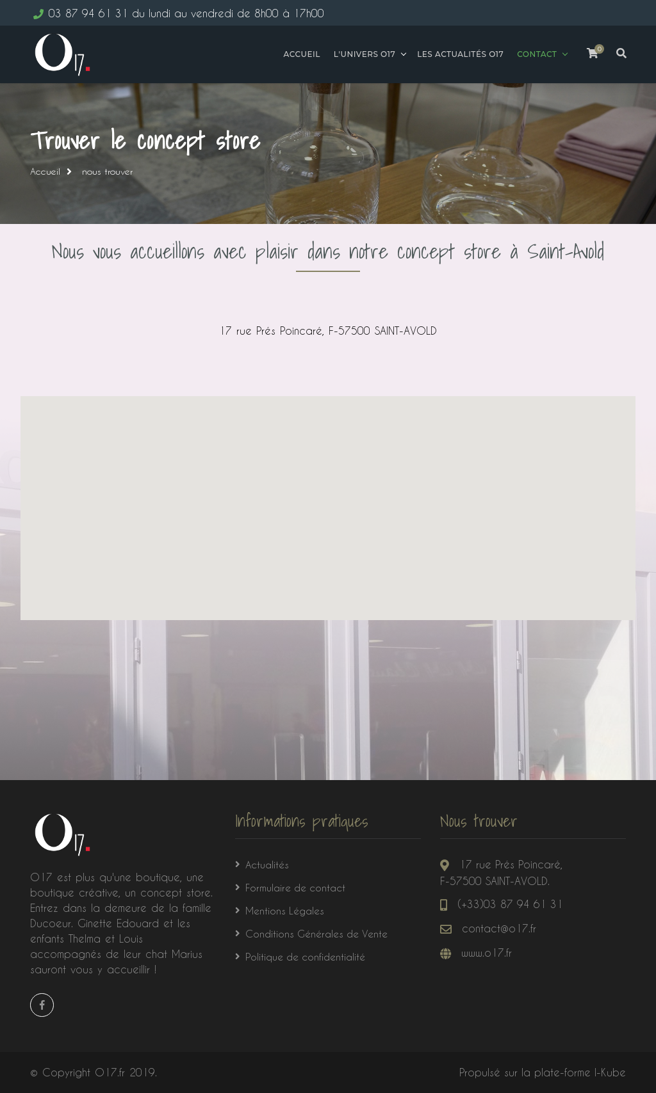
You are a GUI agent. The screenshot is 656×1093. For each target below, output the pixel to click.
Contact (535, 54)
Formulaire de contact (295, 887)
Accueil (299, 54)
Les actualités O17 (458, 54)
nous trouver (107, 171)
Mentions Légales (284, 910)
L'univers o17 (362, 54)
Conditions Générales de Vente (316, 933)
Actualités (267, 864)
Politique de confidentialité (305, 956)
